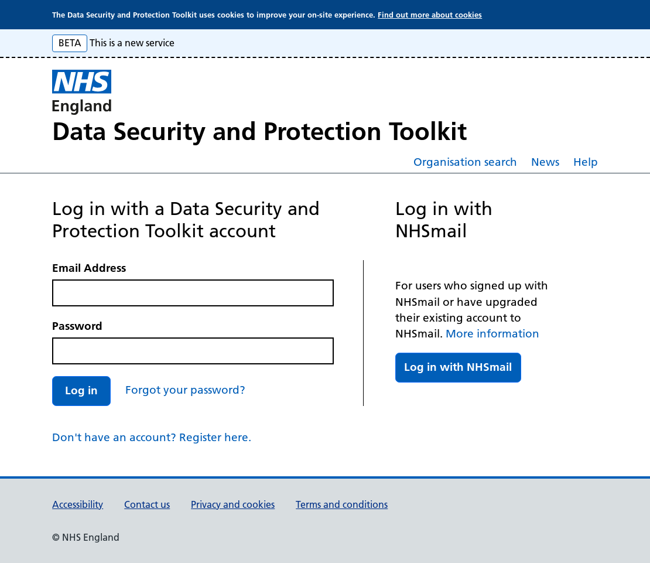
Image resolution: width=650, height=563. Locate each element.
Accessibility (77, 504)
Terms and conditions (342, 504)
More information (492, 333)
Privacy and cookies (233, 504)
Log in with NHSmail (458, 367)
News (545, 162)
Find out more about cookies (430, 14)
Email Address (89, 268)
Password (77, 326)
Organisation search (465, 162)
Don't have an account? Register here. (151, 437)
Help (585, 162)
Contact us (147, 504)
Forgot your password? (185, 390)
